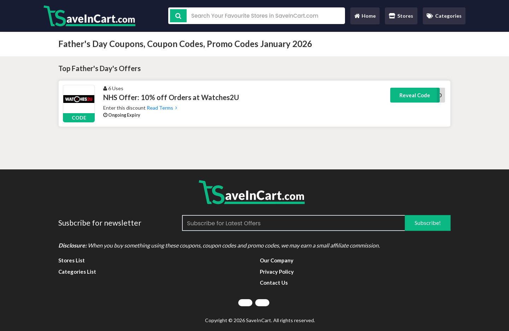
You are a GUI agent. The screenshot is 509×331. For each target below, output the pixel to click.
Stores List (71, 260)
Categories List (77, 271)
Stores (401, 16)
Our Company (276, 260)
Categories (444, 16)
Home (365, 17)
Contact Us (274, 282)
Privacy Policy (277, 271)
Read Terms (161, 108)
